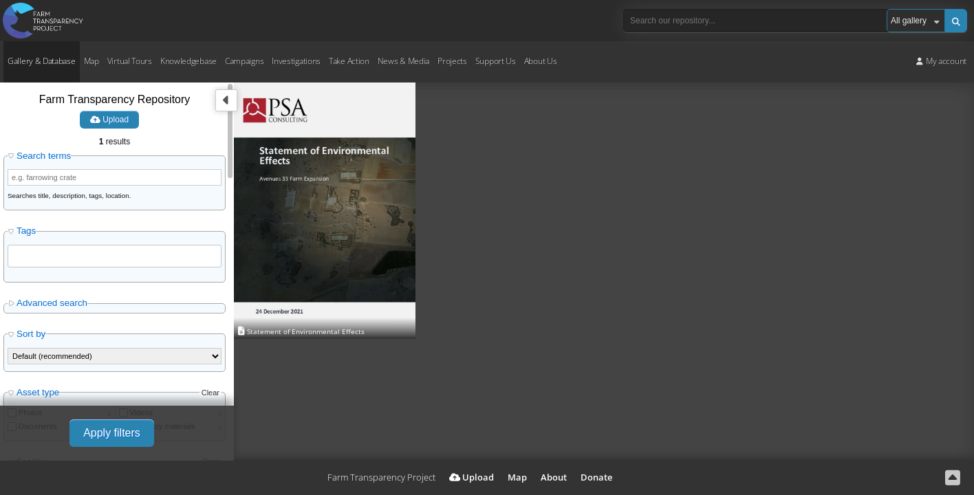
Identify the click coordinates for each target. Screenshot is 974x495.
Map (91, 61)
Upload (109, 119)
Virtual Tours (129, 61)
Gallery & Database (42, 61)
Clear (210, 392)
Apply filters (111, 433)
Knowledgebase (188, 61)
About (554, 477)
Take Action (349, 61)
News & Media (403, 61)
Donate (596, 477)
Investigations (296, 61)
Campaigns (244, 61)
